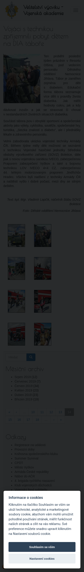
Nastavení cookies (42, 558)
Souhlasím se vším (42, 547)
